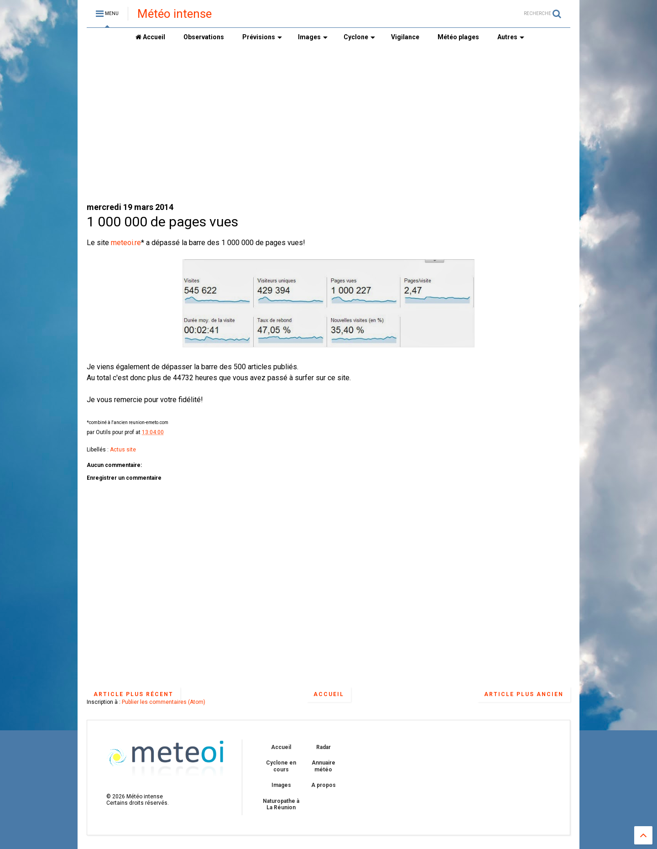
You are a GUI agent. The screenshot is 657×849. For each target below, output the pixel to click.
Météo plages (458, 37)
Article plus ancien (523, 694)
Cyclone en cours (281, 766)
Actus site (123, 449)
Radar (323, 747)
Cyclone (359, 37)
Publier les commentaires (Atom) (163, 702)
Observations (203, 37)
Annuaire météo (323, 766)
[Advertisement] (328, 124)
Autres (510, 37)
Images (313, 37)
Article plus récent (133, 694)
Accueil (150, 37)
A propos (323, 785)
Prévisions (262, 37)
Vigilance (405, 37)
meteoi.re (126, 242)
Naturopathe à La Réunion (281, 804)
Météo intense (174, 14)
